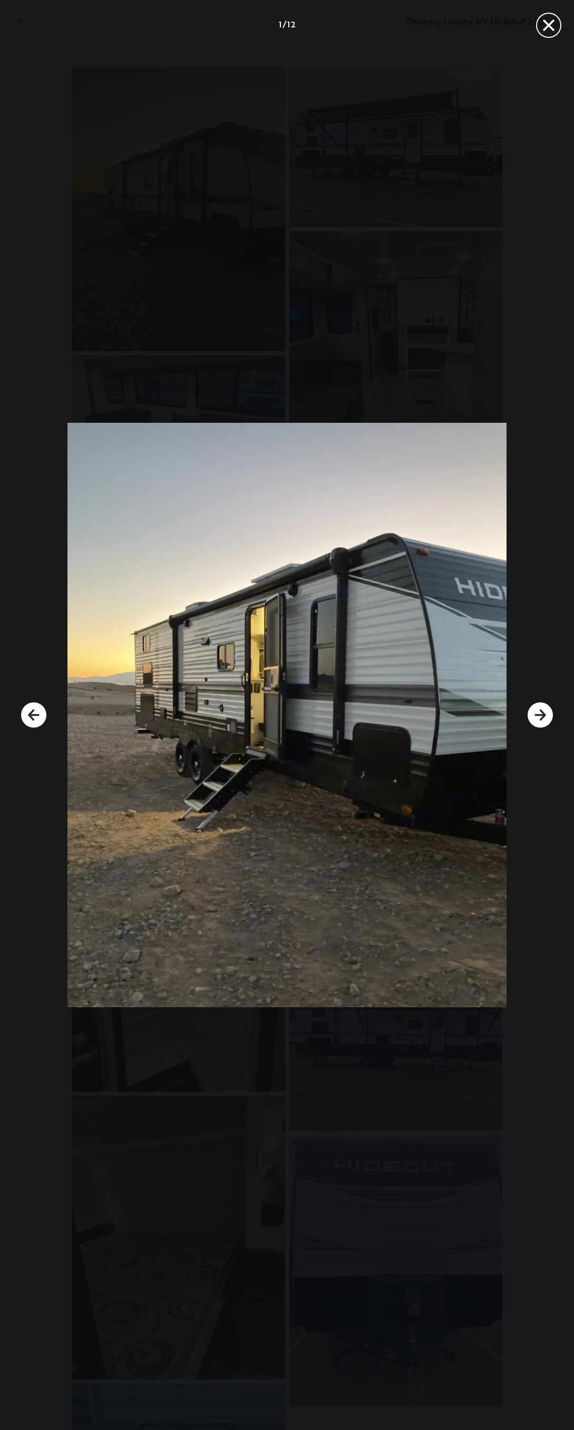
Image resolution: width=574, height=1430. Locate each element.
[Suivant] (540, 715)
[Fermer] (548, 25)
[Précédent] (33, 715)
